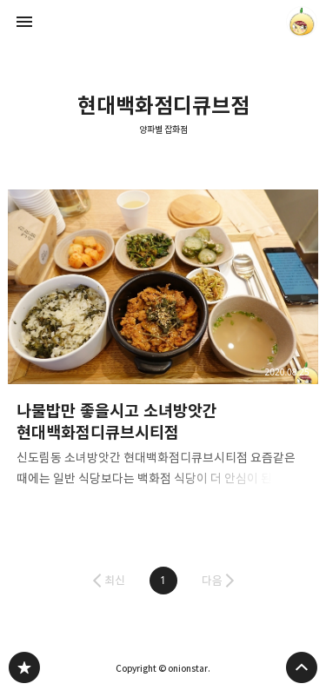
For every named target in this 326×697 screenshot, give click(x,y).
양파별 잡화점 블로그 (24, 667)
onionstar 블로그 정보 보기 (302, 22)
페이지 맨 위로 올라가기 (302, 667)
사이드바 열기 (24, 22)
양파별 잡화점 (163, 130)
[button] (163, 580)
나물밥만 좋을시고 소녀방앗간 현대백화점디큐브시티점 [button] (163, 343)
